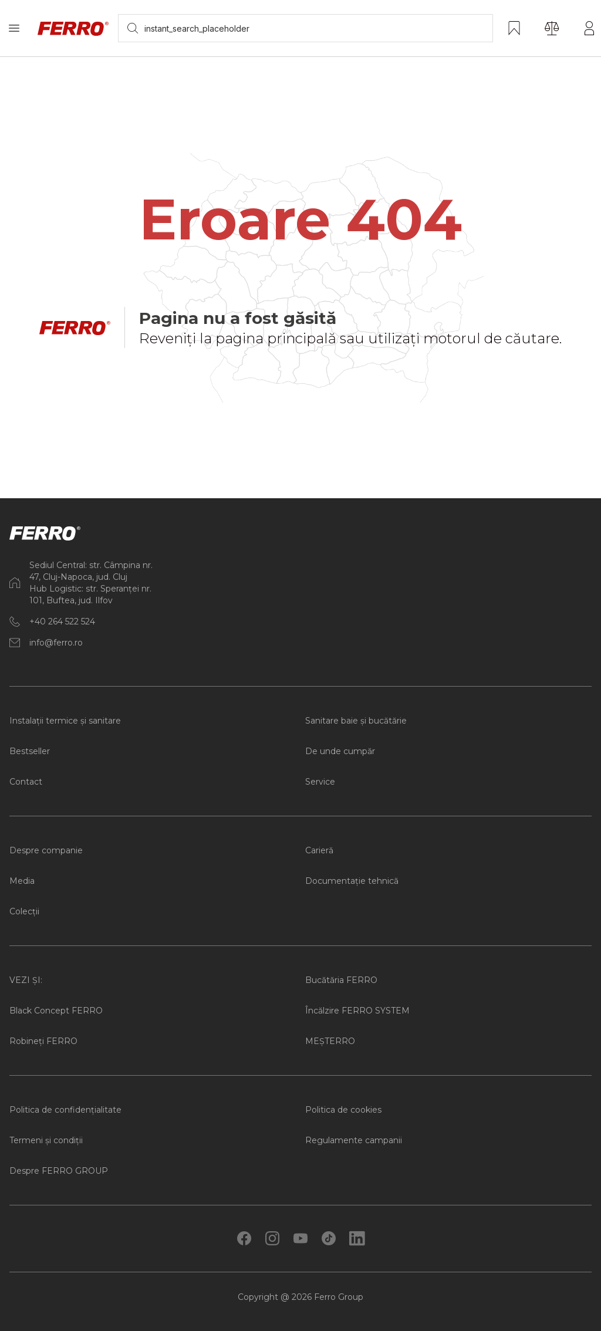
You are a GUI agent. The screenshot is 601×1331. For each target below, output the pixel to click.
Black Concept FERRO (56, 1010)
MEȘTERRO (330, 1041)
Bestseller (29, 751)
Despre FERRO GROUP (58, 1171)
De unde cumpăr (340, 751)
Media (22, 881)
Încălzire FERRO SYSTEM (357, 1010)
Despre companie (46, 850)
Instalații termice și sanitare (65, 720)
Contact (25, 781)
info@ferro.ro (56, 642)
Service (320, 781)
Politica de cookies (343, 1109)
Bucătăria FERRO (341, 980)
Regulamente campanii (353, 1140)
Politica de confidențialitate (65, 1109)
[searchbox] (305, 28)
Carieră (319, 850)
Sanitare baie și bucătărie (356, 720)
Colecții (24, 911)
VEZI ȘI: (25, 980)
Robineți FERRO (43, 1041)
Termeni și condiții (46, 1140)
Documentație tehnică (352, 881)
